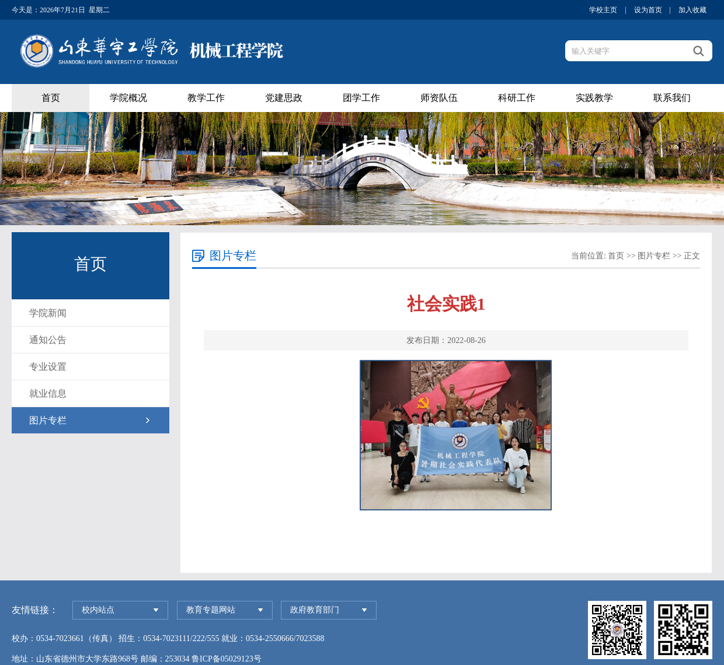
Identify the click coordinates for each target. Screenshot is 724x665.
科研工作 (516, 98)
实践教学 (594, 98)
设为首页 (648, 10)
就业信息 (48, 393)
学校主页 (603, 10)
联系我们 (672, 98)
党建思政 (283, 98)
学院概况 (128, 98)
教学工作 (206, 98)
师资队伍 (439, 98)
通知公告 (48, 340)
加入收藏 (692, 10)
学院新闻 (48, 313)
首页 (50, 98)
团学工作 (361, 98)
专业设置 (48, 367)
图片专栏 (48, 420)
